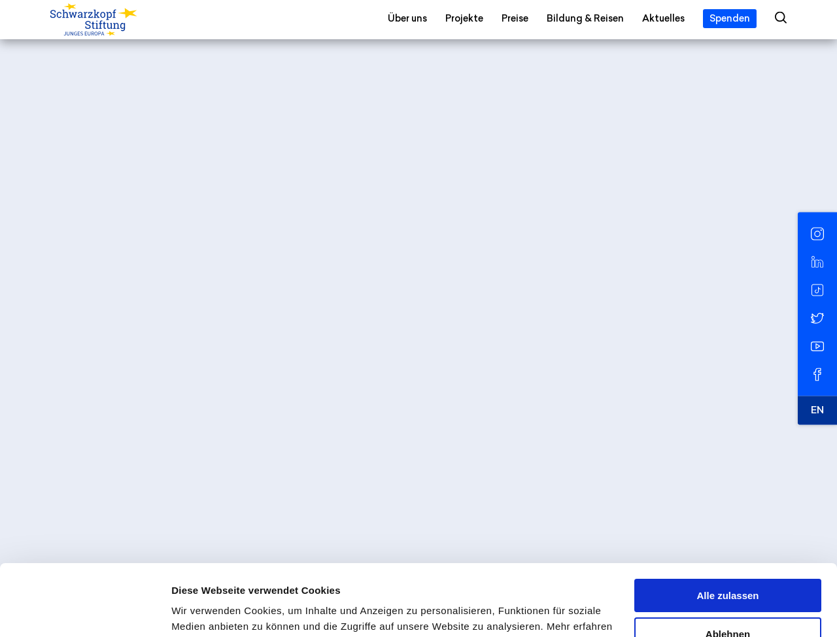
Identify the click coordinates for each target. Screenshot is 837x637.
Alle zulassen (727, 528)
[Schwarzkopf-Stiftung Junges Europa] (120, 20)
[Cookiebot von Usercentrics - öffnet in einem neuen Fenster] (84, 611)
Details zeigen (204, 611)
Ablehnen (728, 566)
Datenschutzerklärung (294, 575)
